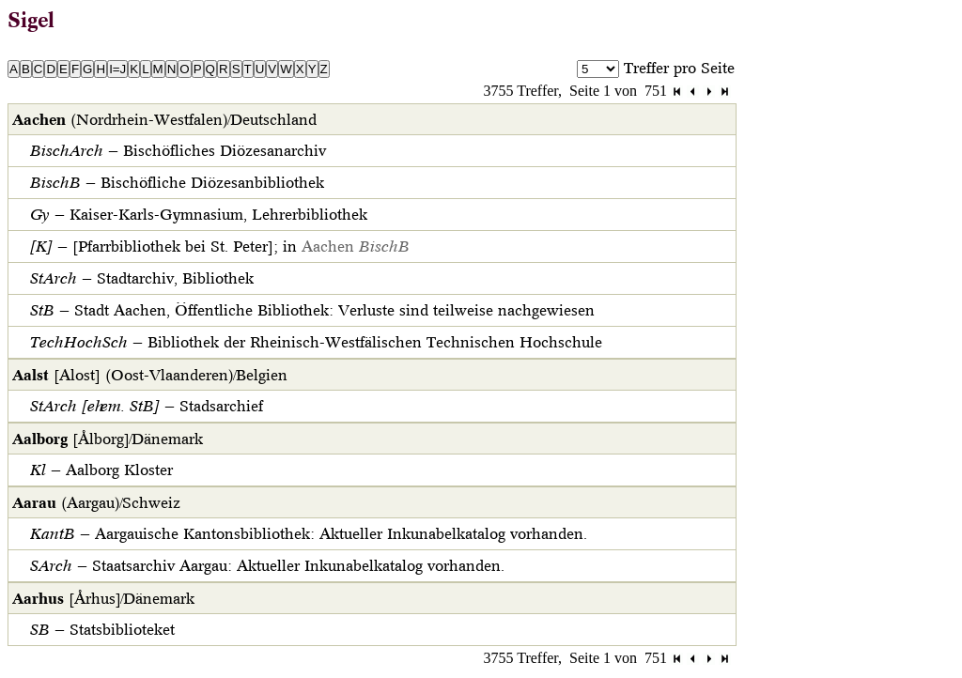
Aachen (356, 246)
